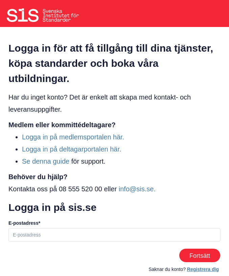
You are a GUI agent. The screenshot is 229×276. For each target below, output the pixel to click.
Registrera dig (203, 269)
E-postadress (23, 223)
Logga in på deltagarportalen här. (71, 149)
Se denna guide (45, 161)
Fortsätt (199, 255)
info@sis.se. (137, 189)
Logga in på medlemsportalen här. (73, 137)
